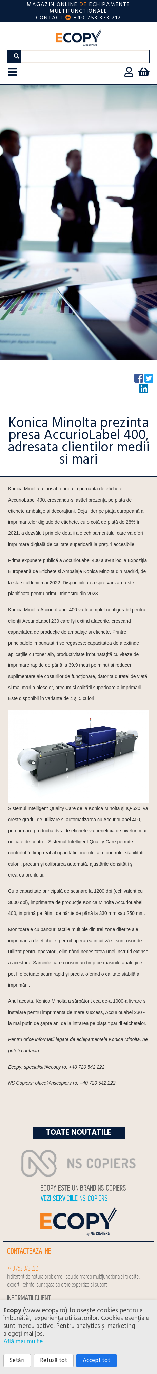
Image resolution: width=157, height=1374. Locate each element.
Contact (49, 18)
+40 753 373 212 (97, 18)
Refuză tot (53, 1360)
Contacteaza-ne (29, 1251)
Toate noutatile (78, 1133)
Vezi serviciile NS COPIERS (74, 1198)
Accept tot (96, 1360)
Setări (17, 1360)
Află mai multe (23, 1342)
